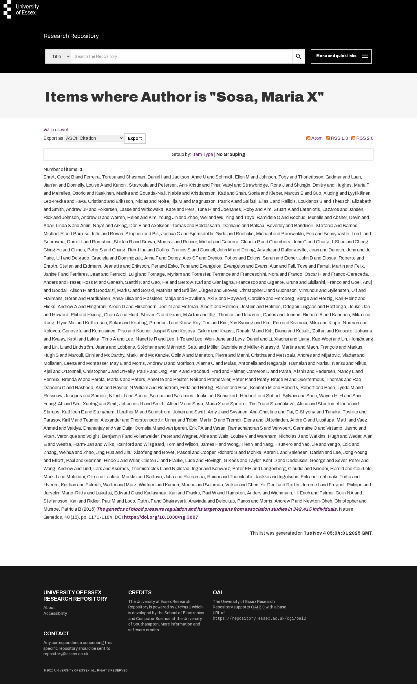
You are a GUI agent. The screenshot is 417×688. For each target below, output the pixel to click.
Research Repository (84, 37)
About (49, 611)
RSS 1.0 (339, 141)
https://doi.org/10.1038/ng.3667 (161, 520)
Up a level (58, 133)
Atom (317, 141)
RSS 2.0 (365, 141)
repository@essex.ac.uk (65, 658)
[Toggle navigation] (341, 60)
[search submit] (298, 60)
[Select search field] (58, 60)
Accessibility (55, 617)
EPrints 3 (183, 611)
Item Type (202, 157)
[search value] (181, 60)
